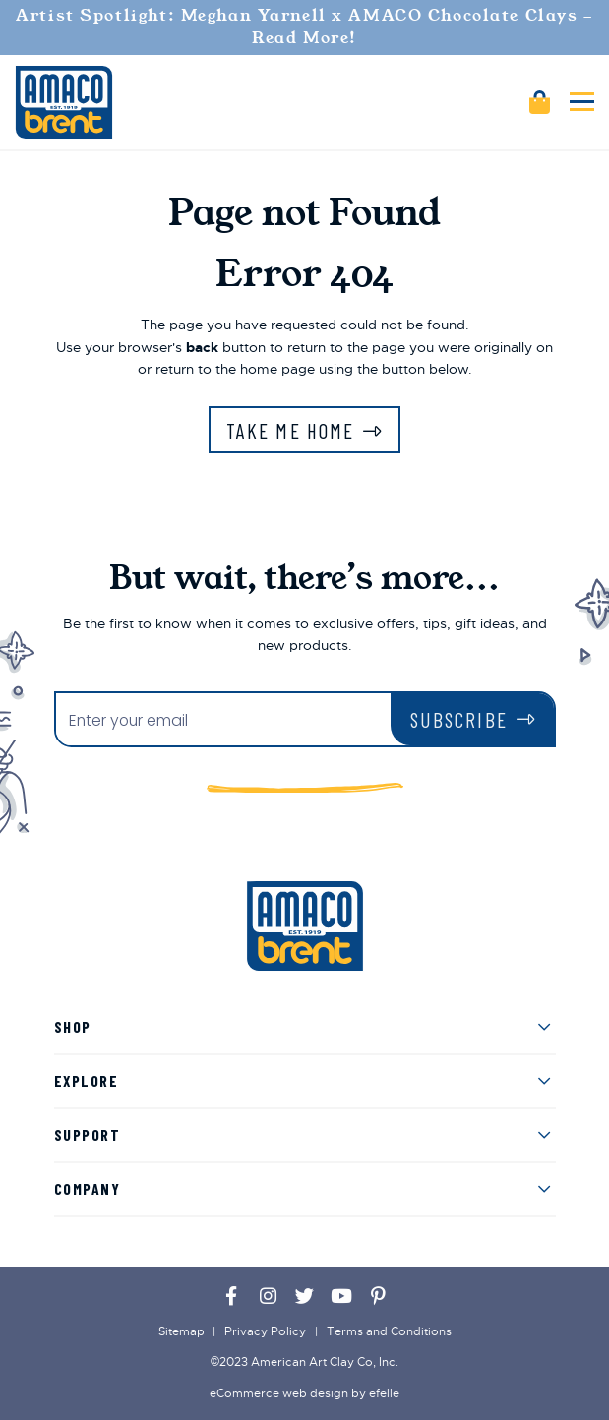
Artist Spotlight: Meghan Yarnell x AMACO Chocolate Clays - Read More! (304, 27)
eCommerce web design (279, 1393)
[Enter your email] (223, 721)
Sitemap (181, 1331)
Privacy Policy (265, 1331)
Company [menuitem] (87, 1188)
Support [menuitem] (87, 1134)
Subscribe (459, 719)
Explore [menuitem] (86, 1080)
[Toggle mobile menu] (582, 101)
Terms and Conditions (389, 1331)
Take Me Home (290, 430)
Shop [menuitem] (72, 1026)
